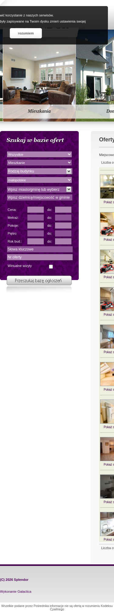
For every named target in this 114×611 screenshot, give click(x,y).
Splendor (21, 579)
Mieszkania (39, 111)
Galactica (24, 591)
